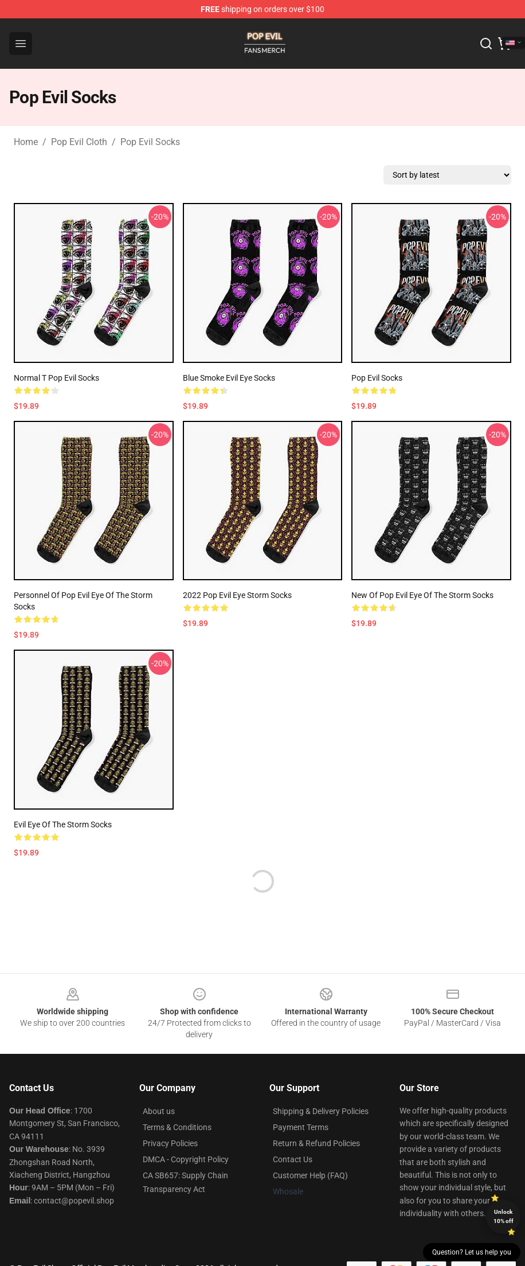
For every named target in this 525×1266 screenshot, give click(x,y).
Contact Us (292, 1159)
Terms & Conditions (177, 1127)
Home (26, 141)
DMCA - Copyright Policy (186, 1159)
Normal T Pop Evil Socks (56, 377)
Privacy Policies (170, 1143)
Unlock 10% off (503, 1216)
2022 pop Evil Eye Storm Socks (237, 595)
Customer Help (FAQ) (310, 1175)
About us (159, 1111)
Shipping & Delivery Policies (321, 1111)
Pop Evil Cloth (79, 141)
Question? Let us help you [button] (471, 1252)
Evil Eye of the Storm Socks (63, 824)
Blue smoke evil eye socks (229, 377)
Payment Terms (300, 1127)
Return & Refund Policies (316, 1143)
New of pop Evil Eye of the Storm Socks (422, 595)
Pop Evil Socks (150, 141)
